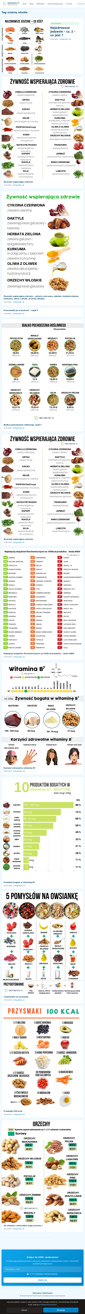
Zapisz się (42, 1280)
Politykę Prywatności (51, 1274)
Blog (31, 4)
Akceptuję (61, 1310)
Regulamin (39, 1274)
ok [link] (70, 39)
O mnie (69, 4)
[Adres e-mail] (43, 1269)
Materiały (40, 4)
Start (24, 4)
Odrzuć (24, 1310)
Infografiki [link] (63, 39)
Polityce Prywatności (48, 1305)
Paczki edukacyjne (55, 4)
